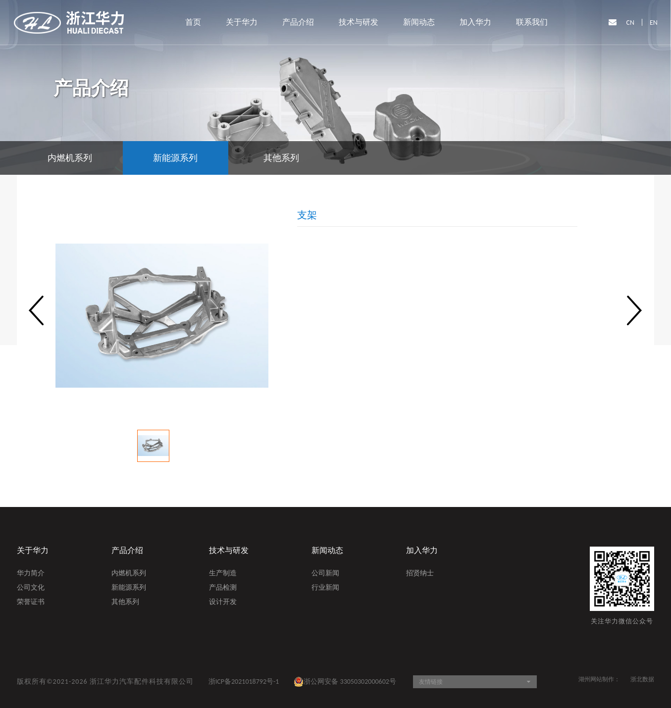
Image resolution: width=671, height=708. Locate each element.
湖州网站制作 (596, 679)
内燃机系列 (128, 574)
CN (630, 22)
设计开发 (223, 602)
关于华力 (242, 22)
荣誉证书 (31, 602)
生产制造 (223, 574)
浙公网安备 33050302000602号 (345, 682)
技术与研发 (358, 22)
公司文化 (31, 588)
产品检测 (223, 588)
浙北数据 (642, 679)
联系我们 (532, 22)
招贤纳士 (420, 574)
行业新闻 (325, 588)
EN (654, 22)
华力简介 (31, 574)
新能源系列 (128, 588)
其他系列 (125, 602)
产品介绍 (298, 22)
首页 (193, 22)
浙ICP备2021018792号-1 (243, 681)
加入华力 (475, 22)
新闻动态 (419, 22)
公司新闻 (325, 574)
